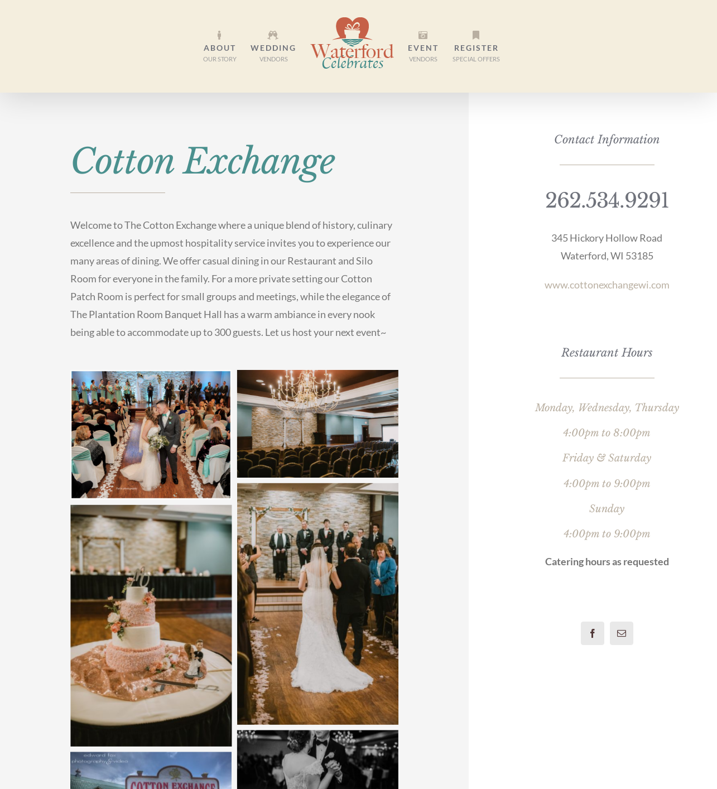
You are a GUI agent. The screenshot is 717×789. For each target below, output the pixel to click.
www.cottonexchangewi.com (607, 284)
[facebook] (592, 633)
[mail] (621, 633)
